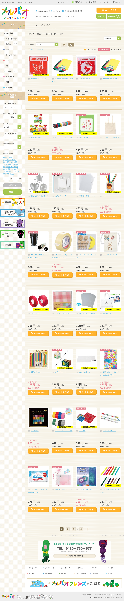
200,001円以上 (8, 174)
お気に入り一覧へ (37, 49)
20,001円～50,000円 (10, 167)
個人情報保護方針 (86, 594)
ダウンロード (104, 2)
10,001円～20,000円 (10, 164)
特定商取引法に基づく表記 (102, 594)
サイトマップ (117, 594)
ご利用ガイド (77, 2)
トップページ (33, 25)
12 (81, 529)
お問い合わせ (116, 2)
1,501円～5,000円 (9, 160)
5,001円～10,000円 (10, 162)
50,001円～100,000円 (11, 169)
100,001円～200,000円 (11, 171)
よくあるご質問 (91, 2)
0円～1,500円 (8, 157)
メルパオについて (62, 2)
